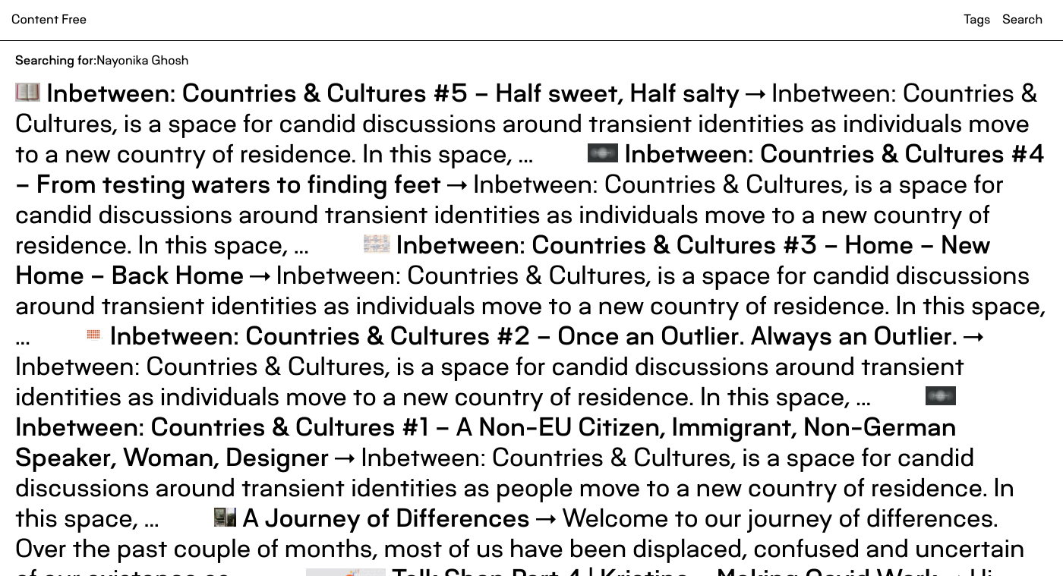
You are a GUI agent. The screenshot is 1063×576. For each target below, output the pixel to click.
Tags (977, 19)
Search (1022, 19)
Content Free (49, 19)
